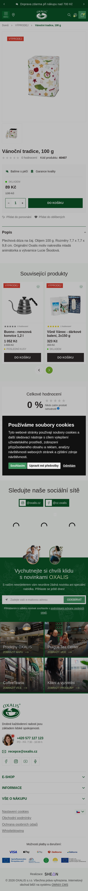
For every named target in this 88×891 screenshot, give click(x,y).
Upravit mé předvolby (44, 465)
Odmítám (69, 465)
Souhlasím (17, 465)
